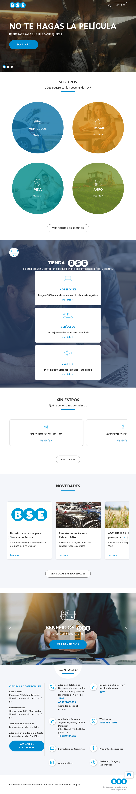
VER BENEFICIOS (68, 644)
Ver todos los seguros (68, 228)
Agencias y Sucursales (26, 746)
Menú (120, 5)
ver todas (68, 573)
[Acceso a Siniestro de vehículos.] (46, 432)
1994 (102, 692)
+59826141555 (67, 736)
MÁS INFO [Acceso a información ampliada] (23, 44)
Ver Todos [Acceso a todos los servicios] (68, 459)
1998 (61, 698)
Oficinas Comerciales (25, 686)
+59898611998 (108, 723)
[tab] (4, 66)
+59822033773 (67, 702)
